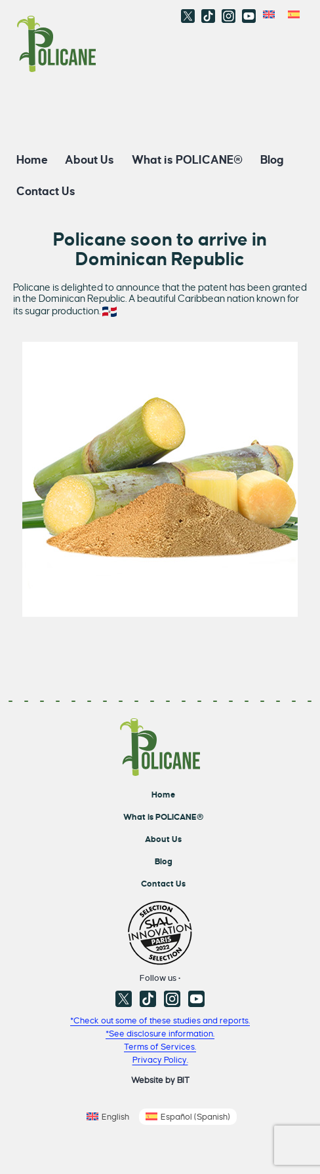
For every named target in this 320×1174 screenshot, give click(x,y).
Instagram (228, 16)
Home (32, 159)
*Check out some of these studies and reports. (160, 1020)
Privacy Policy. (160, 1060)
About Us (89, 159)
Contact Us (45, 191)
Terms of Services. (160, 1047)
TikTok (208, 16)
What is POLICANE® (187, 159)
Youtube (249, 16)
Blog (272, 159)
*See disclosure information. (160, 1033)
